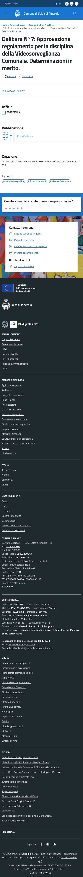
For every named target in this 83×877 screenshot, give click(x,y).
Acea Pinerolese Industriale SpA (18, 777)
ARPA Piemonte (10, 786)
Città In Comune (69, 857)
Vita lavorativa (9, 453)
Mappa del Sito (9, 736)
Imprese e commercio (12, 429)
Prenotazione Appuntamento (16, 682)
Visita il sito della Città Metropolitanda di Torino (25, 762)
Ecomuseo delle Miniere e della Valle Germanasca (27, 816)
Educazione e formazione (14, 419)
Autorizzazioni (9, 404)
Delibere (50, 24)
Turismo (5, 448)
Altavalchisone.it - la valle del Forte (20, 796)
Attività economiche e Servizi (16, 525)
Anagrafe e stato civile (13, 395)
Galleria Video (8, 520)
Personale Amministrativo (15, 363)
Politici (5, 368)
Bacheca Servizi (10, 697)
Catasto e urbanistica (12, 409)
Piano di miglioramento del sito (17, 673)
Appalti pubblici (9, 400)
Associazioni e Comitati (13, 530)
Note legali (7, 711)
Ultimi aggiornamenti (12, 726)
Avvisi (5, 484)
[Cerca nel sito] (74, 13)
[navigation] (6, 13)
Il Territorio (7, 511)
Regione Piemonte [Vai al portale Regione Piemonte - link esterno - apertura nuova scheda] (11, 3)
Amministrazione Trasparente (16, 663)
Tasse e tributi (9, 470)
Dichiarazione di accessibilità (16, 668)
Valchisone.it (8, 811)
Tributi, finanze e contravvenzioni (18, 443)
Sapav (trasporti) (10, 791)
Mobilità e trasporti (11, 434)
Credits (5, 721)
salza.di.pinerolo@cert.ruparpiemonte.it (27, 561)
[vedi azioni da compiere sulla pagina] (25, 76)
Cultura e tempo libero (13, 414)
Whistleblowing (9, 741)
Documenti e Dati (36, 24)
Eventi (5, 501)
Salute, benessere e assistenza (17, 438)
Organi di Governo (11, 339)
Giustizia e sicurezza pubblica (16, 424)
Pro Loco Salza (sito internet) (16, 806)
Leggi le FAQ (8, 677)
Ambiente (7, 390)
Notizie (5, 475)
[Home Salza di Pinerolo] (35, 13)
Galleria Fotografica (11, 516)
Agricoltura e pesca (11, 385)
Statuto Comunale (11, 702)
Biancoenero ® (21, 869)
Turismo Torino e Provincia (14, 782)
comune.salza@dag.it (19, 564)
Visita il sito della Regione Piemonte (20, 757)
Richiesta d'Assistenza (13, 692)
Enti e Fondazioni (10, 359)
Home (4, 24)
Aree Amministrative (12, 344)
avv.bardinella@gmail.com (21, 644)
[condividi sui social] (9, 76)
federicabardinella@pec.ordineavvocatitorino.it (30, 648)
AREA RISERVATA (40, 872)
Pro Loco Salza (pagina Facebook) (18, 801)
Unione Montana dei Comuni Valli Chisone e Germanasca (30, 767)
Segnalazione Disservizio (14, 687)
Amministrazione (17, 24)
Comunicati (7, 479)
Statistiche (7, 731)
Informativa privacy (11, 707)
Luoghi (5, 506)
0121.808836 (13, 546)
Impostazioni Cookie (12, 716)
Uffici (4, 349)
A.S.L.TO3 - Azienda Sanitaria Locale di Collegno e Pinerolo (31, 772)
